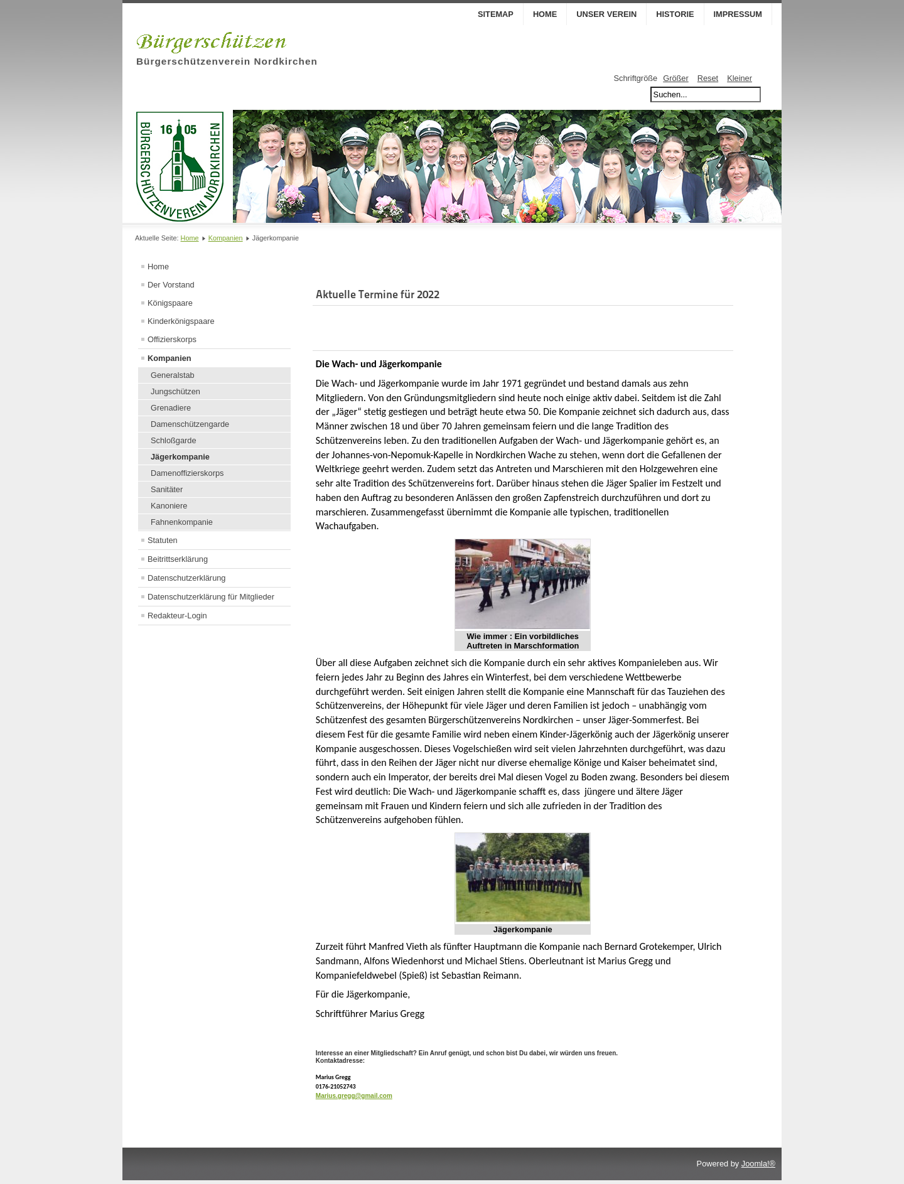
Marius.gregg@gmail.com (354, 1095)
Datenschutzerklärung (186, 578)
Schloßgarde (173, 440)
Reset (707, 78)
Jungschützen (175, 391)
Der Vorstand (171, 284)
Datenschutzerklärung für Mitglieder (211, 596)
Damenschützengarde (190, 424)
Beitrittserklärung (178, 559)
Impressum (738, 14)
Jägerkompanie (180, 456)
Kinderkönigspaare (181, 321)
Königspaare (170, 303)
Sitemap (496, 14)
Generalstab (173, 375)
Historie (675, 14)
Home (545, 14)
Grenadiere (171, 407)
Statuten (163, 540)
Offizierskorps (172, 339)
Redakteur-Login (177, 615)
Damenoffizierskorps (187, 473)
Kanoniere (169, 505)
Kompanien (225, 238)
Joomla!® (758, 1167)
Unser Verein (606, 14)
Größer (676, 78)
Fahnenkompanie (182, 522)
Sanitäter (167, 489)
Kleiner (739, 78)
